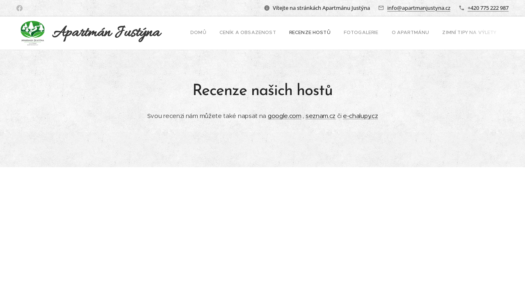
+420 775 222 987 (488, 7)
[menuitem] (419, 33)
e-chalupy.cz (360, 116)
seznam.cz (321, 116)
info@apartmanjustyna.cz (418, 7)
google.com (284, 116)
